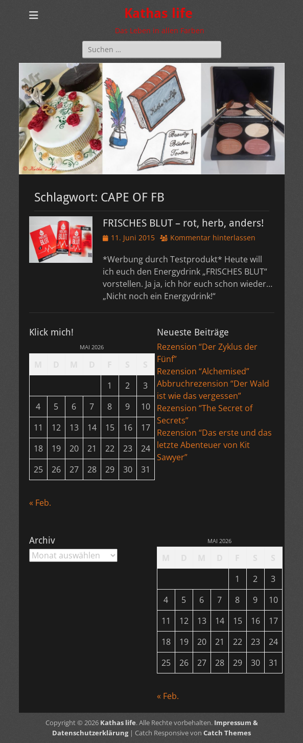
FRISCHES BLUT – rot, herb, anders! (183, 223)
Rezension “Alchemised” (203, 371)
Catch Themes (227, 732)
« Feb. (40, 502)
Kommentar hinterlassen (212, 237)
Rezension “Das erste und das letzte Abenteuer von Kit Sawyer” (214, 445)
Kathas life (158, 13)
